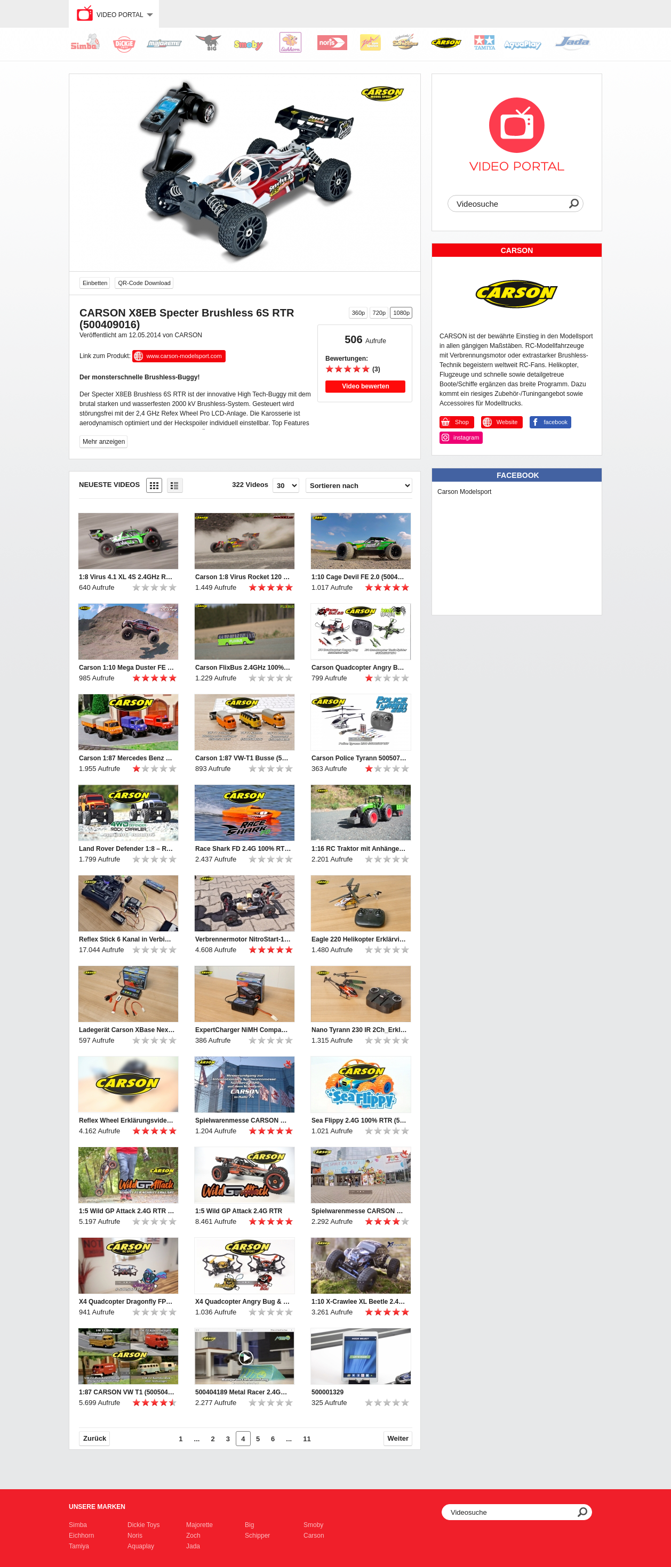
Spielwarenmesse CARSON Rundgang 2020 (243, 1120)
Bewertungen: (346, 358)
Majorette (199, 1525)
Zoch (193, 1535)
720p (379, 313)
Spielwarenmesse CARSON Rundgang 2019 (359, 1211)
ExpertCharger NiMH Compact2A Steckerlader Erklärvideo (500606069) (243, 1030)
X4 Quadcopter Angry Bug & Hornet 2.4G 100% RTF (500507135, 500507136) (243, 1301)
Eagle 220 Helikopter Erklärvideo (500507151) (359, 939)
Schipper (257, 1535)
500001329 (327, 1392)
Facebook (518, 475)
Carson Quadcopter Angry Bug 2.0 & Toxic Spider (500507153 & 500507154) (359, 667)
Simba (78, 1525)
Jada (193, 1546)
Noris (134, 1535)
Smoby (313, 1525)
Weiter (398, 1438)
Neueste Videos (109, 485)
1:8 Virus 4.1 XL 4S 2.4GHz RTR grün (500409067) (127, 577)
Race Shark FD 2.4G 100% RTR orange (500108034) (243, 848)
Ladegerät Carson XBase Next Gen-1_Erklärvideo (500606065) (127, 1030)
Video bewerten (365, 386)
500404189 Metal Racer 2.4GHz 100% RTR (243, 1392)
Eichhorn (81, 1535)
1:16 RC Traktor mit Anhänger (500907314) (359, 848)
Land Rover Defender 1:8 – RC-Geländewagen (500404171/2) (127, 848)
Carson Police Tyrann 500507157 (359, 758)
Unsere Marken (97, 1507)
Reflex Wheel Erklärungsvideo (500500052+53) (127, 1120)
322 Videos (250, 485)
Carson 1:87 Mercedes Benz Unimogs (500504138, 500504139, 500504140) (127, 758)
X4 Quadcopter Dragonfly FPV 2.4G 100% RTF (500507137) (127, 1301)
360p (358, 313)
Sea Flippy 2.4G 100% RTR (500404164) (359, 1120)
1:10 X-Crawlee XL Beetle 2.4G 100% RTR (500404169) (359, 1301)
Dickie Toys (143, 1525)
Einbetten (95, 283)
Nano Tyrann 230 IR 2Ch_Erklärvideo (359, 1030)
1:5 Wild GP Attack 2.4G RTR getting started (127, 1211)
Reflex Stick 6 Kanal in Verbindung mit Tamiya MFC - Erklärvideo (127, 939)
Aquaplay (140, 1546)
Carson (313, 1535)
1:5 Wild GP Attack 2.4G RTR (238, 1211)
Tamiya (79, 1546)
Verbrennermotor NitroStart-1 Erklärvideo (243, 939)
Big (249, 1525)
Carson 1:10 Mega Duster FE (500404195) (127, 667)
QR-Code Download (144, 283)
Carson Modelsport (464, 492)
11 (306, 1439)
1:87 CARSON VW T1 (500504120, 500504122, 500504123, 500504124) (127, 1392)
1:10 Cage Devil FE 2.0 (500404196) (359, 577)
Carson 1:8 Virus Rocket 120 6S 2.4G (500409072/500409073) (243, 577)
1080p (401, 313)
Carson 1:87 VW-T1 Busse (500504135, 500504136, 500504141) (243, 758)
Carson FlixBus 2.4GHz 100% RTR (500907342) (243, 667)
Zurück (94, 1438)
